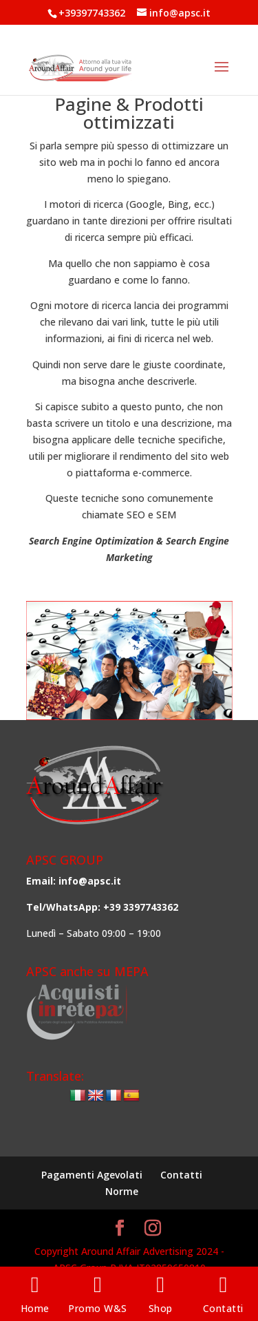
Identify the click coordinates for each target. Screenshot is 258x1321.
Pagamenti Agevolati (91, 1174)
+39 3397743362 (140, 906)
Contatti (181, 1174)
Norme (121, 1191)
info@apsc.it (89, 880)
